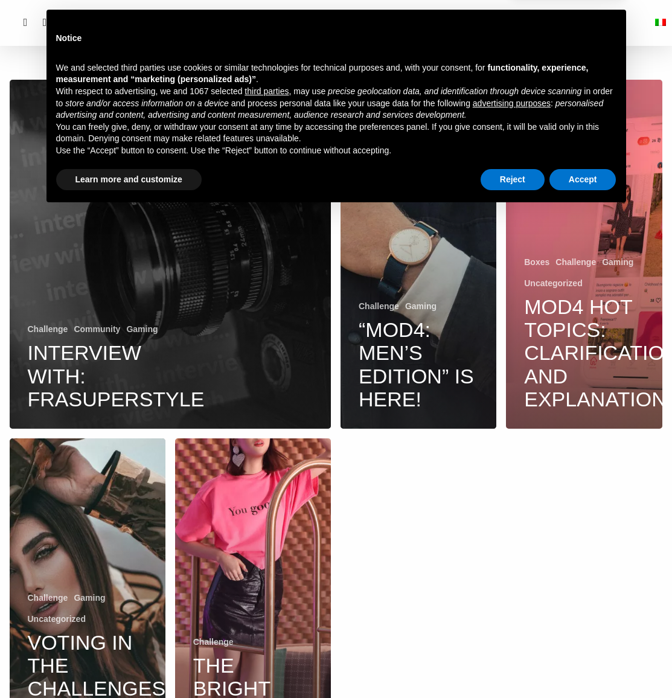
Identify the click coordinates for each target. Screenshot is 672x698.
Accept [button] (583, 665)
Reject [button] (512, 665)
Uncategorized (553, 283)
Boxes (536, 262)
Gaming (142, 329)
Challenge (48, 329)
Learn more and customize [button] (128, 665)
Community (97, 329)
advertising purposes (512, 589)
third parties (267, 577)
